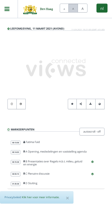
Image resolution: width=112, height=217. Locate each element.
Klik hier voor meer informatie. (40, 197)
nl (102, 8)
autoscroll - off (92, 131)
